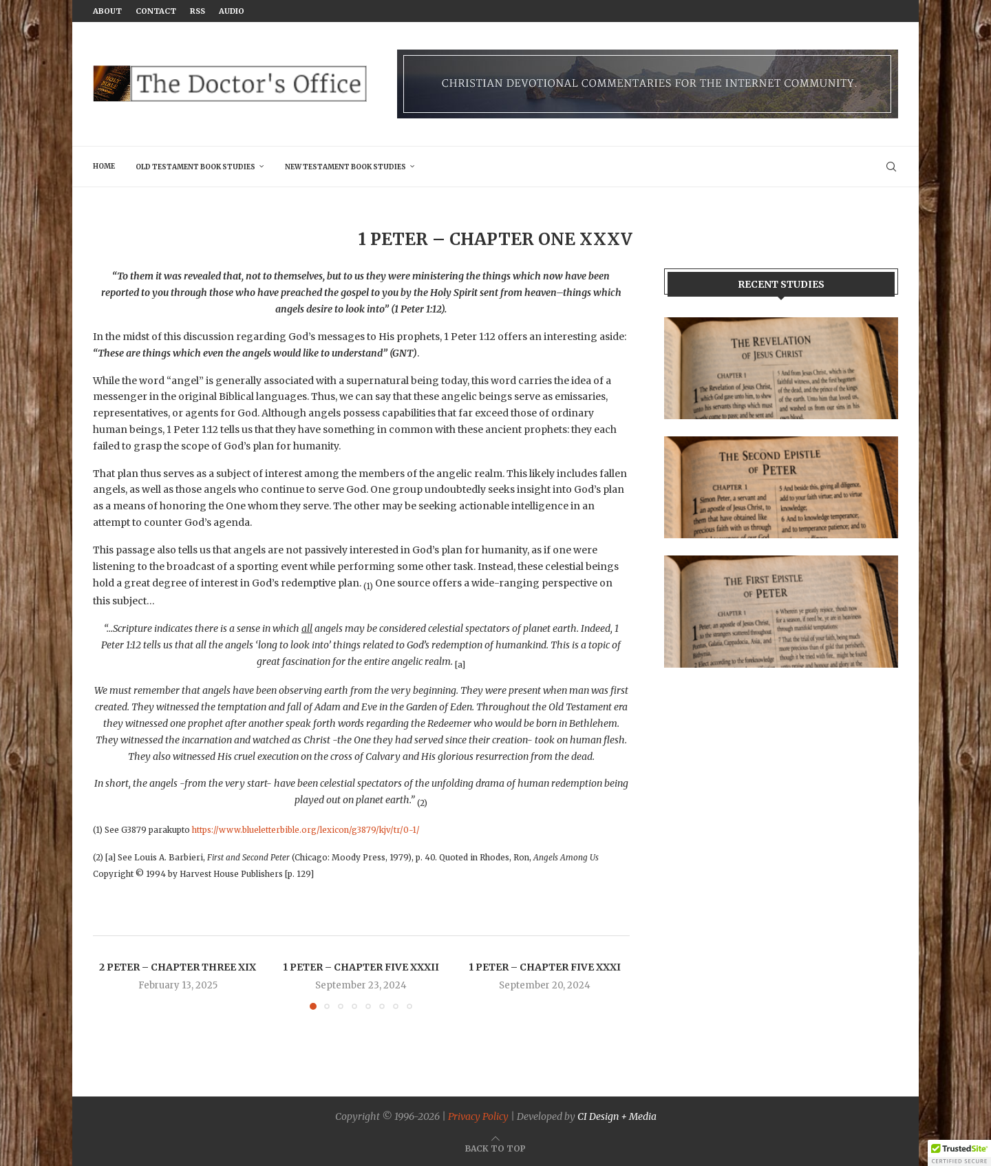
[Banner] (781, 611)
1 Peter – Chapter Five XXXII (361, 967)
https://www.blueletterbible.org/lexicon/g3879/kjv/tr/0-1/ (306, 830)
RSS (197, 11)
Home (104, 166)
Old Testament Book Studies (195, 166)
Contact (156, 11)
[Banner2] (781, 487)
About (107, 11)
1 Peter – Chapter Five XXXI (545, 967)
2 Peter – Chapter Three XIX (177, 967)
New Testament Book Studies (345, 166)
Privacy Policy (478, 1116)
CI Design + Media (617, 1116)
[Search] (891, 167)
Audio (231, 11)
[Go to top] (495, 1148)
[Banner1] (781, 368)
